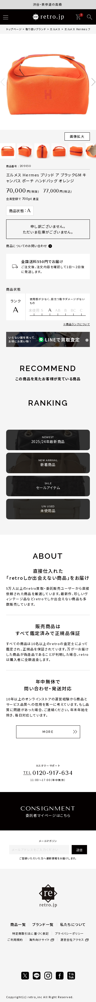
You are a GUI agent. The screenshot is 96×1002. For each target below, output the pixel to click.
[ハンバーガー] (6, 17)
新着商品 (48, 463)
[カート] (78, 17)
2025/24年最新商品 (48, 440)
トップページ (14, 29)
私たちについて (73, 924)
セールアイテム (48, 486)
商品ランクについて (78, 324)
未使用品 (48, 509)
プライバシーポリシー (69, 933)
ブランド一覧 (43, 924)
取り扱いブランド (36, 29)
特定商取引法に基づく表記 (30, 933)
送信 (79, 850)
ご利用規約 (15, 939)
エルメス (55, 29)
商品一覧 (18, 924)
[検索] (89, 17)
